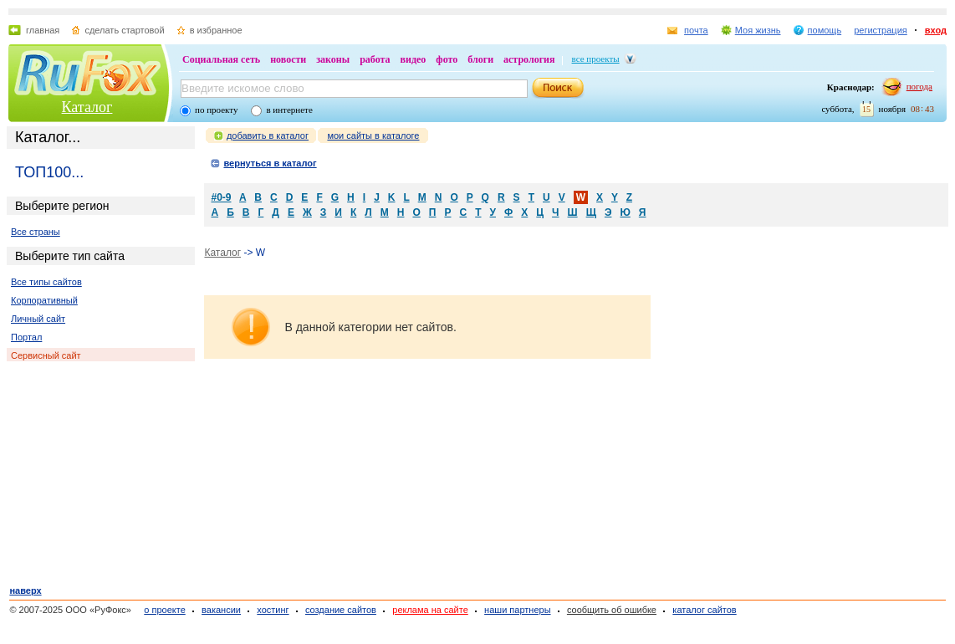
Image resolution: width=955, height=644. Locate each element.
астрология (528, 59)
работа (375, 59)
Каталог (87, 107)
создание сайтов (340, 610)
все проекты (596, 59)
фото (446, 59)
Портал (26, 337)
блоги (480, 59)
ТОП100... (49, 172)
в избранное (216, 30)
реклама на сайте (430, 610)
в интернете (289, 110)
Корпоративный (44, 300)
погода (919, 86)
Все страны (35, 232)
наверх (25, 590)
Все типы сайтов (46, 282)
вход (936, 30)
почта (696, 30)
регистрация (880, 30)
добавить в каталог (268, 135)
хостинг (273, 610)
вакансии (221, 610)
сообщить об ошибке (611, 610)
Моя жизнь (758, 30)
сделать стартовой (124, 30)
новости (288, 59)
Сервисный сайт (46, 355)
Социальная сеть (221, 59)
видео (413, 59)
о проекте (164, 610)
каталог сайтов (704, 610)
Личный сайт (38, 319)
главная (42, 30)
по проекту (216, 110)
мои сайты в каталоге (373, 135)
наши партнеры (517, 610)
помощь (825, 30)
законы (333, 59)
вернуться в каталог (269, 163)
